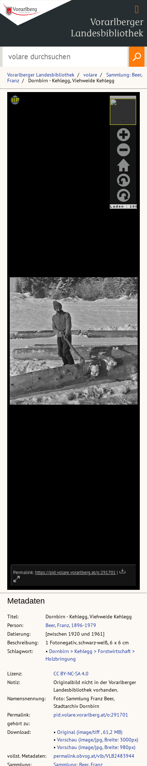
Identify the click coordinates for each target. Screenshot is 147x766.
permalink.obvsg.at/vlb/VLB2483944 (93, 756)
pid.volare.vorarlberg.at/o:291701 (90, 714)
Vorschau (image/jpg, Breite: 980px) (96, 747)
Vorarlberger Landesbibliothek (40, 74)
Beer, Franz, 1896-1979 (71, 625)
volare (90, 74)
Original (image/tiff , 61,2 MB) (89, 732)
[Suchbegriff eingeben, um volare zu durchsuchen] (65, 57)
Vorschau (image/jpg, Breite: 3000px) (97, 739)
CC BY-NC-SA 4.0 (70, 673)
